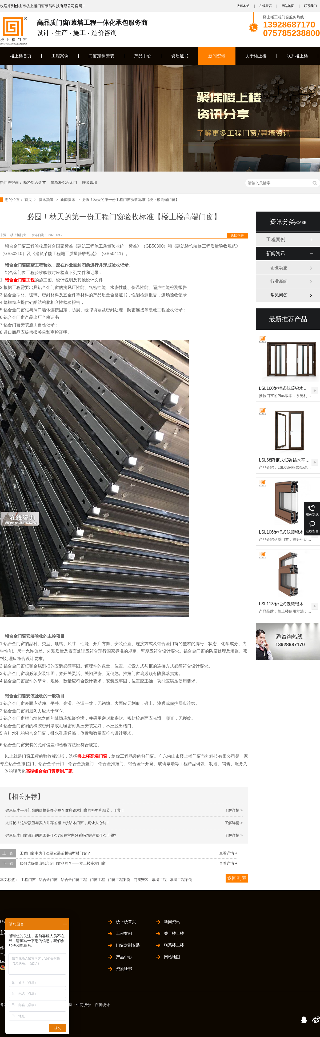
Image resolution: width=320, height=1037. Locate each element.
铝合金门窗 (48, 879)
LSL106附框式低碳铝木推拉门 (287, 532)
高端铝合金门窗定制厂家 (49, 771)
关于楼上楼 (256, 56)
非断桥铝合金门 (64, 182)
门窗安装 (141, 879)
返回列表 (237, 235)
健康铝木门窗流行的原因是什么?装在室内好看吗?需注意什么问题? (60, 835)
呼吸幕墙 (89, 182)
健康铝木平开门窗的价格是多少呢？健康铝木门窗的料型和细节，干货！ (65, 810)
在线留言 (265, 6)
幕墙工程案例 (181, 879)
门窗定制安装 (101, 56)
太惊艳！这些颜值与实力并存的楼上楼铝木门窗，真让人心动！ (57, 823)
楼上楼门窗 (18, 235)
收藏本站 (243, 6)
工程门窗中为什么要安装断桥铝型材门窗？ (55, 853)
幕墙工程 (159, 879)
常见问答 (278, 295)
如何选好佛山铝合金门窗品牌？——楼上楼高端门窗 (63, 863)
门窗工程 (97, 879)
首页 (29, 199)
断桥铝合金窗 (34, 182)
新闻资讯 (216, 56)
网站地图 (288, 6)
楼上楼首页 (20, 56)
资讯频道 (47, 199)
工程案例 (60, 56)
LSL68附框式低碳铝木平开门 (286, 460)
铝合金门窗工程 (20, 280)
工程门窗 (28, 879)
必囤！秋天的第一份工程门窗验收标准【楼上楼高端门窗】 (130, 199)
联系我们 (310, 6)
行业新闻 (278, 281)
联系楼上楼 (297, 56)
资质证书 (179, 56)
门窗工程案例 (119, 879)
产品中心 (142, 56)
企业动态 (278, 267)
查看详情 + (228, 853)
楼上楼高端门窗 (92, 756)
